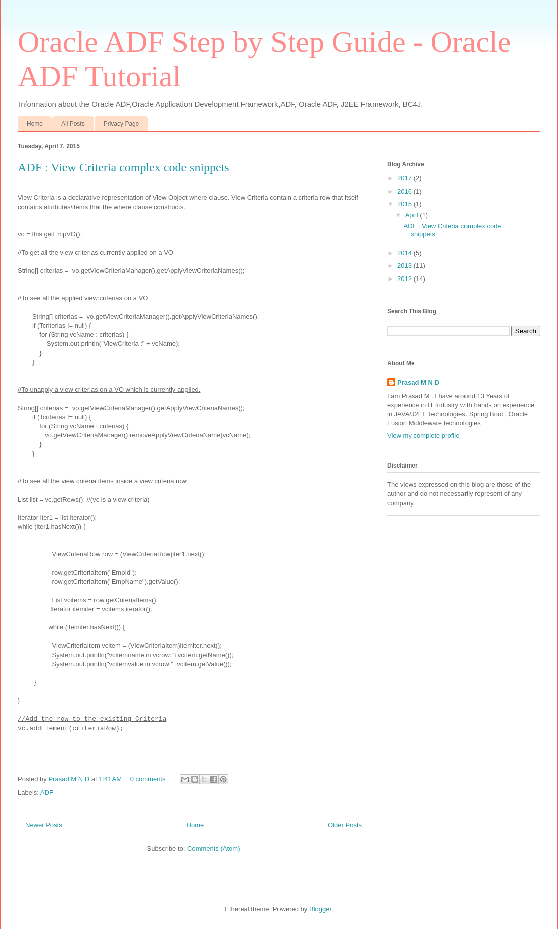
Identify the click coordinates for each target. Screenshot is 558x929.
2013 (405, 265)
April (412, 215)
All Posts (73, 123)
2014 (405, 253)
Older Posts (345, 825)
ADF (46, 792)
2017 (405, 178)
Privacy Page (121, 123)
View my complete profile (423, 435)
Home (35, 123)
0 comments (148, 779)
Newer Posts (43, 825)
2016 (405, 191)
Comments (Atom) (213, 848)
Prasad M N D (69, 779)
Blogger (320, 909)
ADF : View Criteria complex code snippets (123, 167)
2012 (405, 279)
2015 (405, 204)
